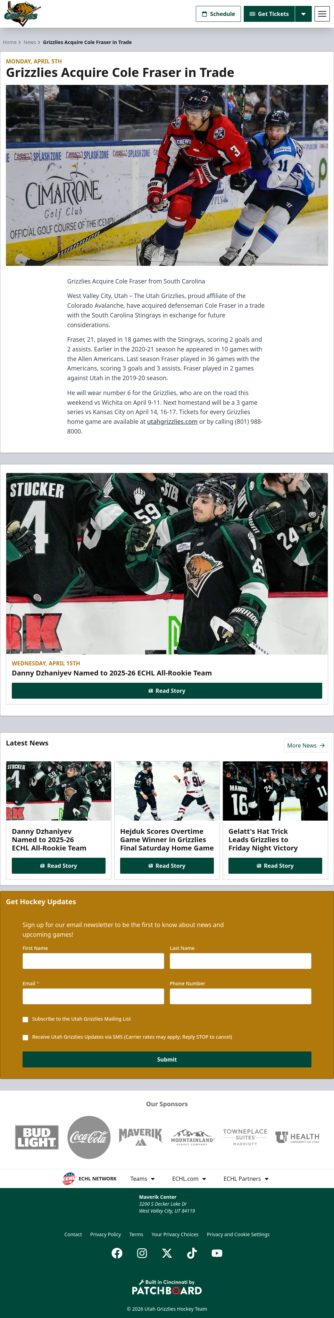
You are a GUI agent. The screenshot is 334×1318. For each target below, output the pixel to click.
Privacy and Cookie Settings (238, 1234)
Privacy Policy (105, 1234)
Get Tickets (269, 14)
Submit (167, 1060)
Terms (136, 1234)
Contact (73, 1234)
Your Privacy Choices (175, 1234)
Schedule (218, 14)
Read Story (167, 690)
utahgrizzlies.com (172, 421)
